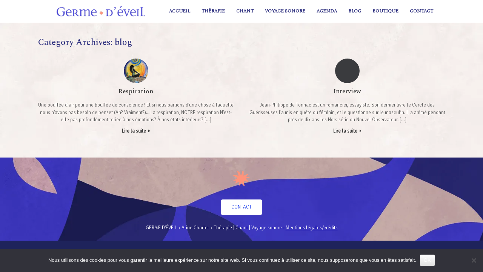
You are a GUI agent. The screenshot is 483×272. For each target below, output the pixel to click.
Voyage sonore (285, 11)
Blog (354, 11)
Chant (245, 11)
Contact (421, 11)
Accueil (179, 11)
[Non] (473, 260)
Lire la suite (136, 131)
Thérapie (213, 11)
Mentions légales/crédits (312, 228)
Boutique (385, 11)
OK (427, 260)
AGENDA (327, 11)
